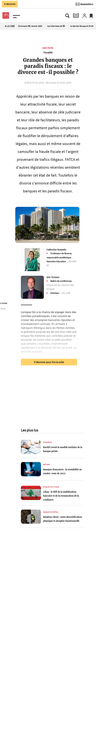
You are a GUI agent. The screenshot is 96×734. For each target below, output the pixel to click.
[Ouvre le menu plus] (17, 16)
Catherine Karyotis (56, 249)
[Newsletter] (84, 4)
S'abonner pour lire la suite (49, 362)
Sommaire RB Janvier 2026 (30, 26)
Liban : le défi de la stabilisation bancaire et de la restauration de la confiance (61, 495)
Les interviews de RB (56, 26)
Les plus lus (29, 430)
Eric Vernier (53, 277)
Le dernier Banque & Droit (81, 26)
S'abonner (10, 4)
